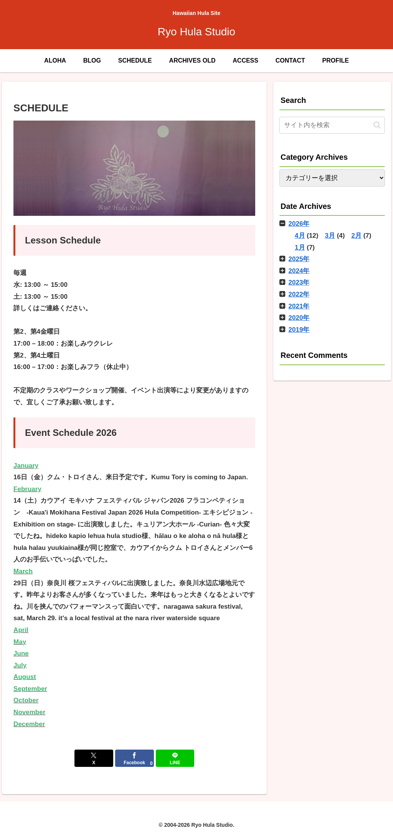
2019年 (299, 329)
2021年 (299, 306)
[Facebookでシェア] (134, 758)
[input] (332, 125)
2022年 (299, 294)
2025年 (299, 259)
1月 (300, 247)
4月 (300, 235)
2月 (356, 235)
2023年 (299, 282)
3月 (330, 235)
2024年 (299, 271)
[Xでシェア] (93, 758)
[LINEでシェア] (175, 758)
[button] (377, 125)
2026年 (299, 223)
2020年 (299, 317)
